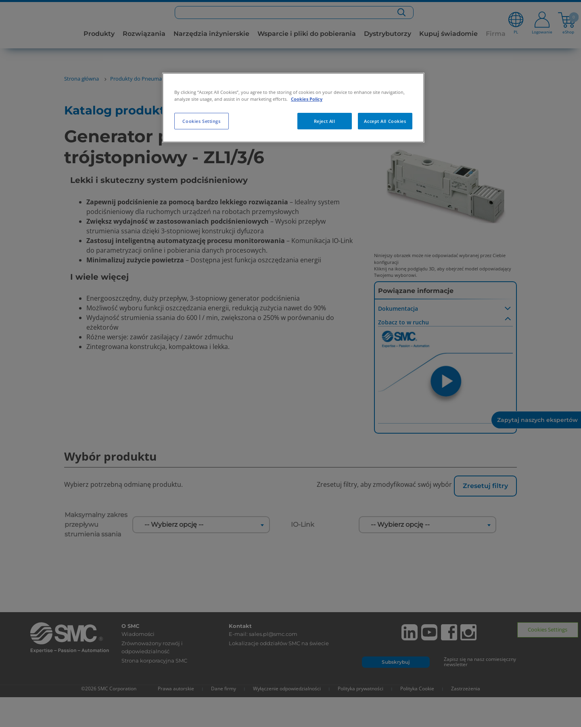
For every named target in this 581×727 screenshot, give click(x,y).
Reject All (324, 121)
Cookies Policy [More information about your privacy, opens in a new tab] (306, 99)
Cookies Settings (201, 121)
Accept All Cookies (385, 121)
